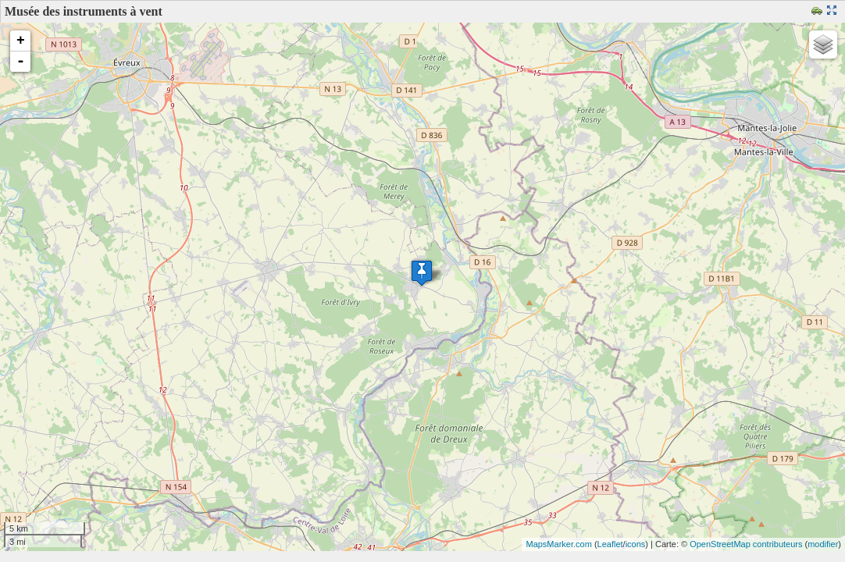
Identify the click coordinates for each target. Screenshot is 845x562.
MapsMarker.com (558, 544)
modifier (823, 544)
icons (636, 544)
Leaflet (610, 544)
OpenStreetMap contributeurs (746, 544)
